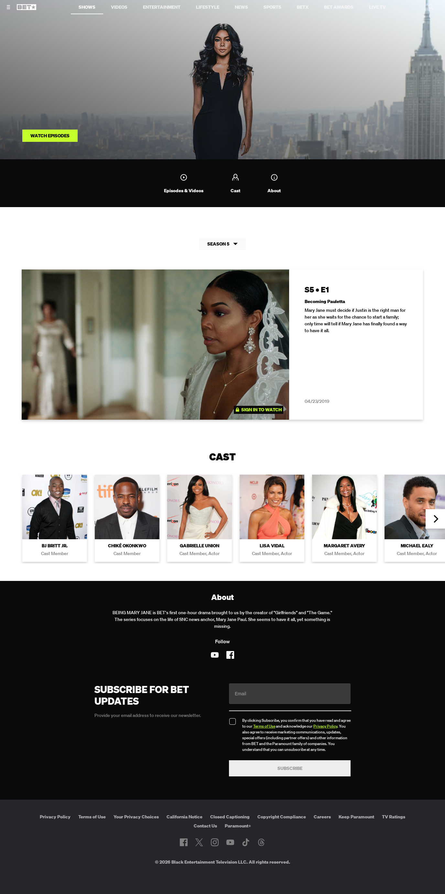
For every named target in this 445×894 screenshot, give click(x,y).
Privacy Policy (325, 726)
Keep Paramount (356, 817)
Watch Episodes (50, 136)
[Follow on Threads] (261, 842)
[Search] (430, 7)
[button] (435, 519)
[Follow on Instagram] (215, 842)
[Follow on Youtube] (215, 655)
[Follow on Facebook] (230, 655)
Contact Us (205, 826)
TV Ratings (393, 817)
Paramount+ (238, 826)
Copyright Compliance (281, 817)
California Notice (184, 817)
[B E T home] (26, 10)
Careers (322, 817)
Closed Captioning (230, 817)
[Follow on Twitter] (199, 842)
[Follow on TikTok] (246, 842)
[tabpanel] (222, 348)
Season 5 (222, 244)
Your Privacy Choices (136, 817)
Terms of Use (264, 726)
